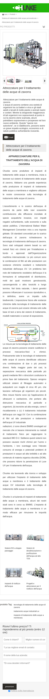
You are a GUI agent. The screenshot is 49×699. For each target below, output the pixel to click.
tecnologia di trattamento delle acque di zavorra (30, 606)
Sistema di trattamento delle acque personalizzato (19, 18)
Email (8, 136)
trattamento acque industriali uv (26, 611)
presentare (9, 687)
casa (4, 14)
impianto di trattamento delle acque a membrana (29, 616)
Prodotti (12, 14)
